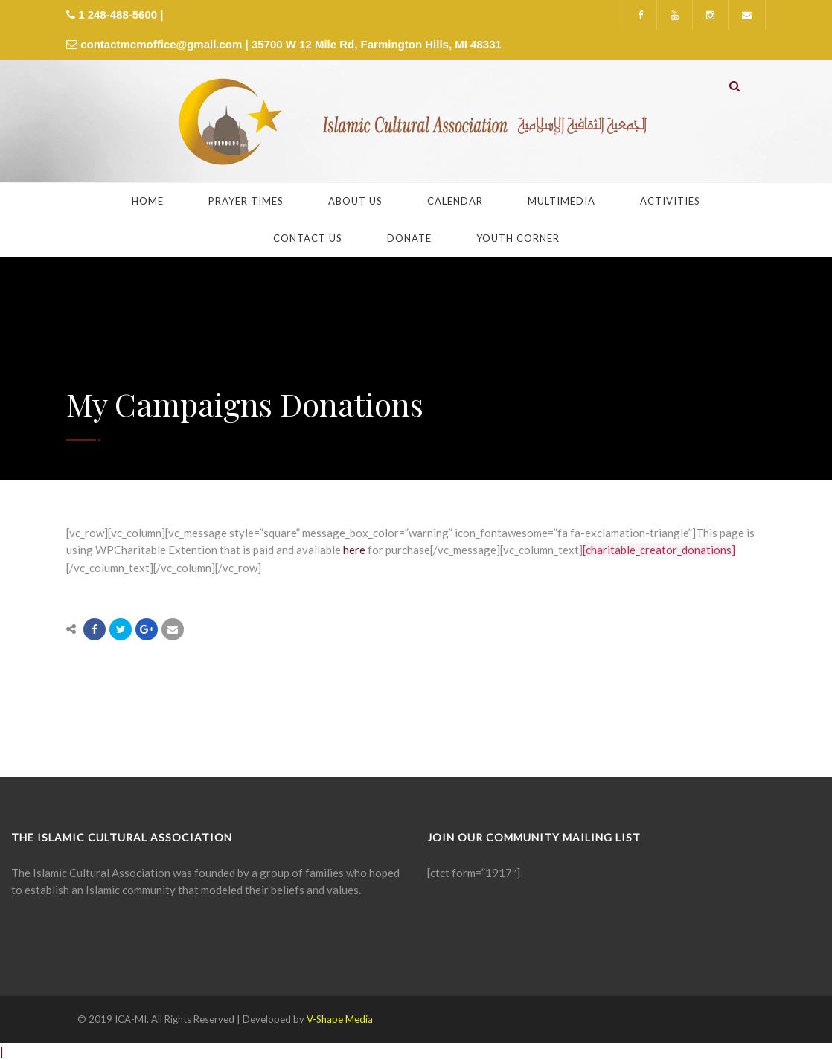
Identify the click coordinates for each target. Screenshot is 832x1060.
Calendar (455, 201)
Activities (670, 201)
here (354, 549)
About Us (355, 201)
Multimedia (561, 201)
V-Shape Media (340, 1019)
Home (148, 201)
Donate (409, 238)
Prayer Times (246, 201)
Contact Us (307, 238)
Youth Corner (518, 238)
